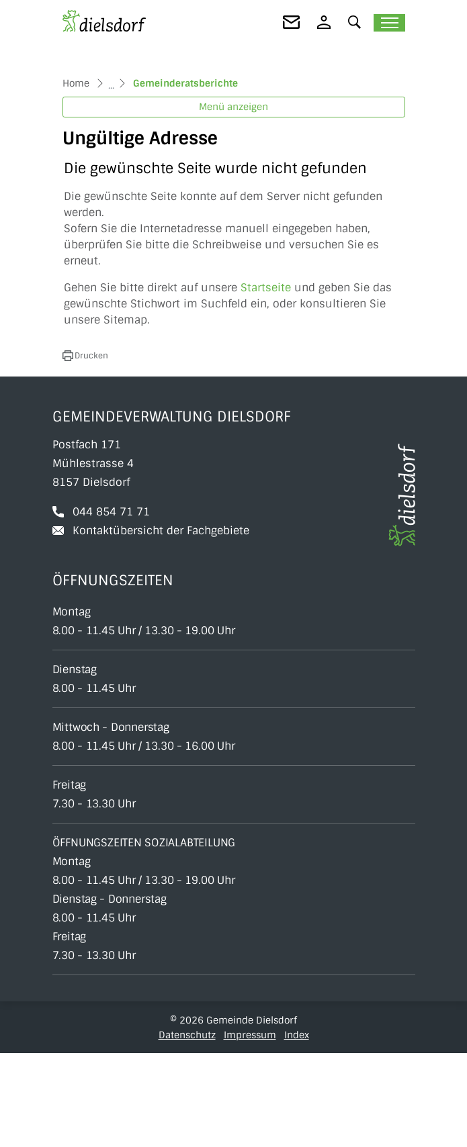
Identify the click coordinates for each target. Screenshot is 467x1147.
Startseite (266, 382)
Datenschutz (187, 1129)
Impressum (250, 1129)
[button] (354, 22)
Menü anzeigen (233, 201)
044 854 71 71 (111, 606)
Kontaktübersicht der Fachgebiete (161, 624)
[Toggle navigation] (389, 23)
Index (296, 1129)
